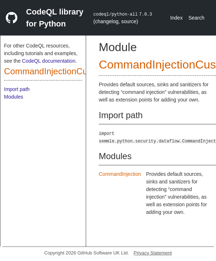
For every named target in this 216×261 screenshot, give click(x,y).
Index (176, 18)
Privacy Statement (153, 253)
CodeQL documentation (48, 61)
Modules (13, 97)
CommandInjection (120, 174)
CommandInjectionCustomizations (70, 71)
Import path (17, 89)
